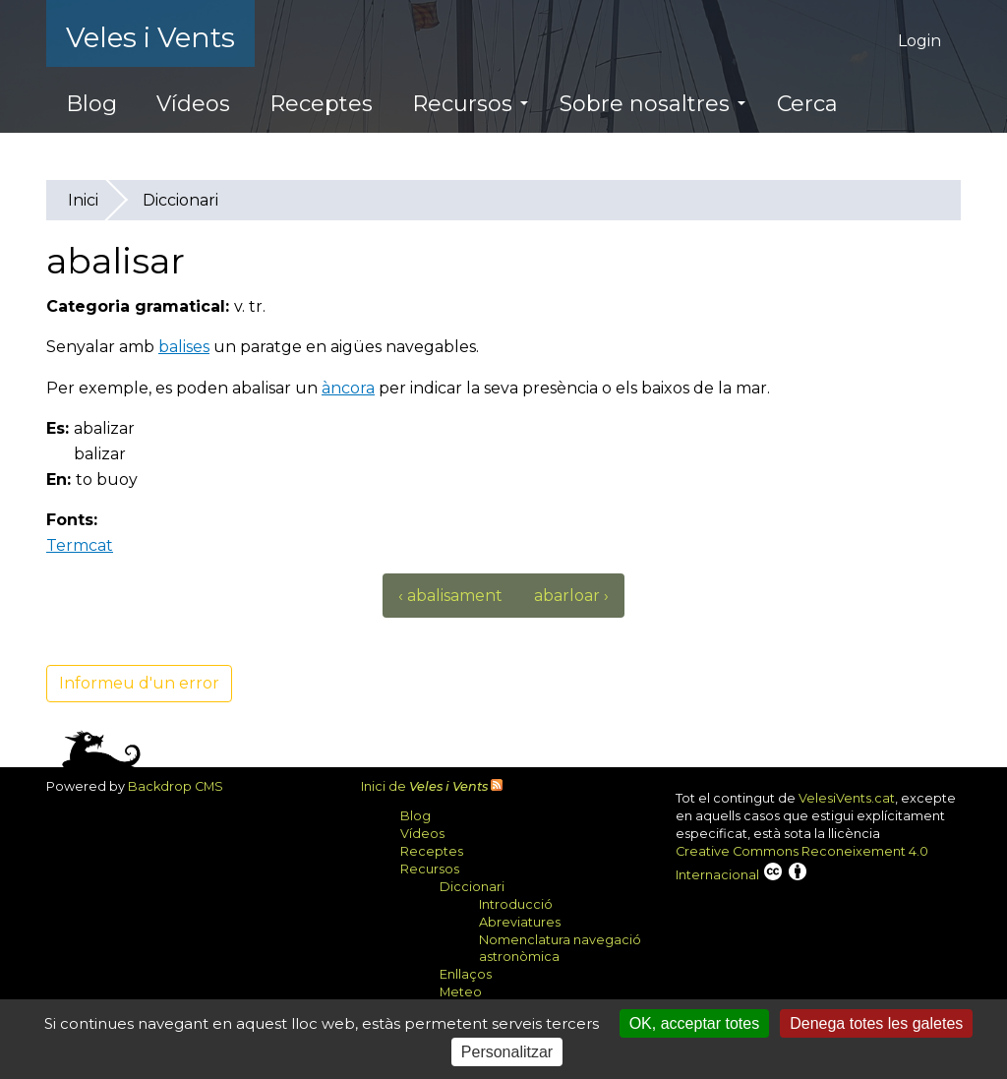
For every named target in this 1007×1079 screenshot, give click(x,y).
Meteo (461, 992)
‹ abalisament (450, 595)
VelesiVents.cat (847, 798)
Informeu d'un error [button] (139, 683)
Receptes (321, 103)
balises (183, 346)
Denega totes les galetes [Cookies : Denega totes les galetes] (876, 1023)
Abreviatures (520, 922)
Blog (91, 103)
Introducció (516, 904)
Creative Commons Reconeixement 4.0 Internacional (802, 863)
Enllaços (466, 974)
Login (919, 40)
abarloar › (571, 595)
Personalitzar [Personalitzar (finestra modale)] (507, 1052)
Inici (83, 200)
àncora (348, 388)
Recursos (470, 103)
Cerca (807, 103)
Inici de (424, 786)
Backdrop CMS (183, 786)
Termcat (87, 545)
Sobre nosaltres (652, 103)
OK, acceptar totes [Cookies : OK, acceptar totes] (694, 1023)
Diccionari (180, 200)
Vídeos (193, 103)
